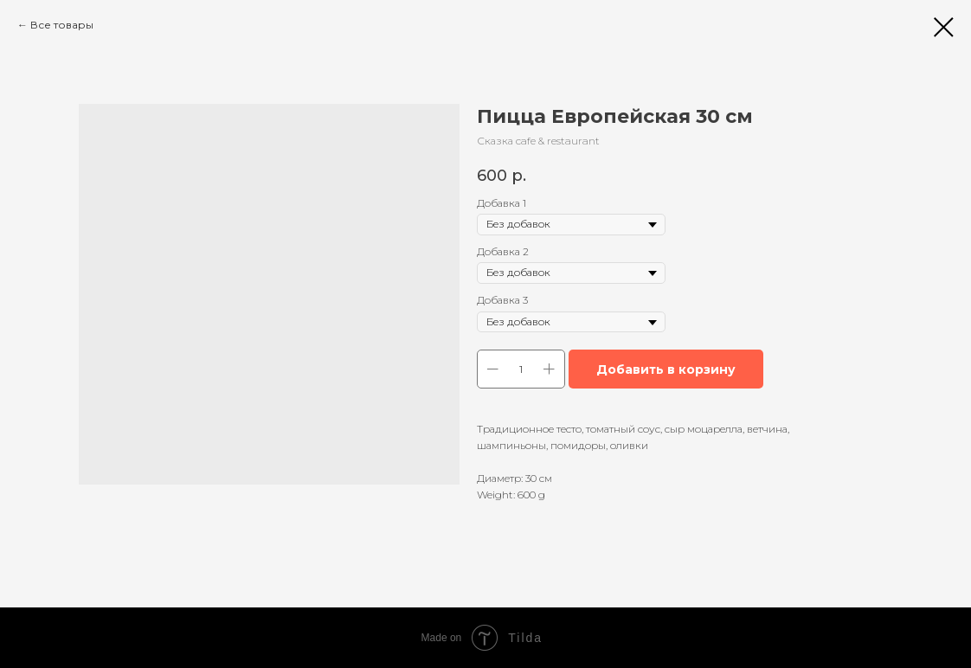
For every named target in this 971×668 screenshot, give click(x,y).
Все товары (61, 24)
